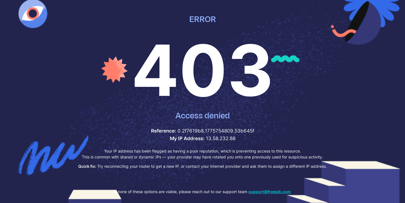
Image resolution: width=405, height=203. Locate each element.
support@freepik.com (269, 191)
